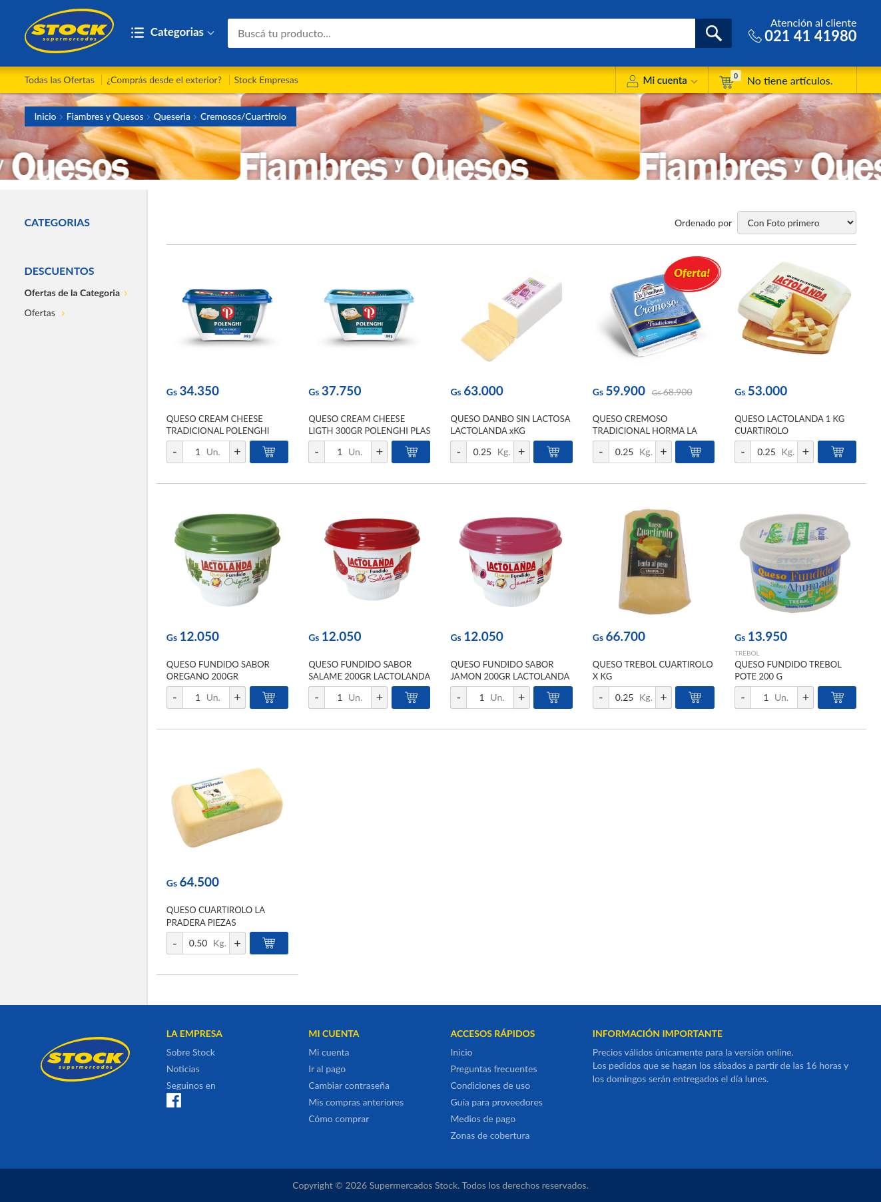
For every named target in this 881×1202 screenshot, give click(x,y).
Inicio (46, 116)
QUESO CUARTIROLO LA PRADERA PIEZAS (215, 915)
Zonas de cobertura (489, 1135)
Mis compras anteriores (356, 1101)
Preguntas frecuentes (493, 1068)
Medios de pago (482, 1118)
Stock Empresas (266, 79)
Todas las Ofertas (60, 79)
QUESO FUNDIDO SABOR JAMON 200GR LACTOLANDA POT (509, 676)
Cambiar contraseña (349, 1085)
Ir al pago (327, 1068)
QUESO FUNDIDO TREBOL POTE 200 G (787, 670)
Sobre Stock (190, 1052)
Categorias (173, 33)
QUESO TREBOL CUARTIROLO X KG (653, 670)
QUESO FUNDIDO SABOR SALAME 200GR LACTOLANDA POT (369, 676)
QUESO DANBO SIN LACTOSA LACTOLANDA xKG (510, 424)
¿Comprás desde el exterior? (164, 79)
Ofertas (41, 312)
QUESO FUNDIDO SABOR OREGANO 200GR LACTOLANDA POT (218, 676)
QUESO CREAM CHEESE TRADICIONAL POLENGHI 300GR (218, 430)
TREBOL (747, 653)
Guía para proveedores (496, 1101)
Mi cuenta (661, 82)
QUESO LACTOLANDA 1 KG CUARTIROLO (789, 424)
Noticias (183, 1068)
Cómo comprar (338, 1118)
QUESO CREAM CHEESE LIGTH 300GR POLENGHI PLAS (369, 424)
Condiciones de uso (490, 1085)
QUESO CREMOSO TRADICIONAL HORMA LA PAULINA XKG (645, 430)
